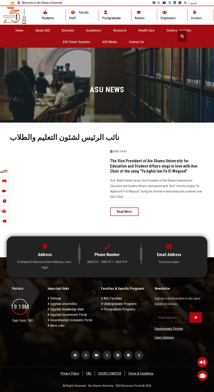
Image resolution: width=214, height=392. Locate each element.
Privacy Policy (69, 373)
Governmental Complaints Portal (70, 320)
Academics (93, 30)
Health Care (146, 30)
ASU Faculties (111, 298)
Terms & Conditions (141, 373)
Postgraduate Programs (118, 309)
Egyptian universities (62, 304)
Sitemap (54, 298)
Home (19, 30)
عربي (193, 2)
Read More (124, 211)
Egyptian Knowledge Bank (66, 309)
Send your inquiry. (169, 262)
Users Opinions (164, 337)
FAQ (88, 373)
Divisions (68, 30)
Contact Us (136, 42)
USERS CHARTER (109, 373)
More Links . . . (58, 325)
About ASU (42, 30)
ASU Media (109, 42)
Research (119, 30)
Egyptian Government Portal (67, 314)
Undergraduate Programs (119, 304)
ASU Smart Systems (76, 42)
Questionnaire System (169, 329)
